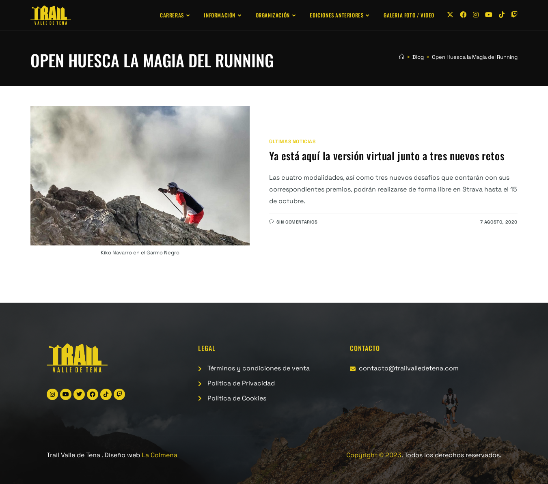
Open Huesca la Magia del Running (475, 57)
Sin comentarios (297, 222)
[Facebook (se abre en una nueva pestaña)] (463, 14)
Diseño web (140, 455)
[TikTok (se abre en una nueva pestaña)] (502, 14)
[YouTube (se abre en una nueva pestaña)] (489, 14)
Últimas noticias (292, 141)
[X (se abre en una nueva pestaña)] (450, 14)
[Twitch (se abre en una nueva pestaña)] (514, 14)
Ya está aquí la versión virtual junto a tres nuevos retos (386, 155)
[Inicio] (401, 57)
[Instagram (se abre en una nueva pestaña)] (476, 14)
